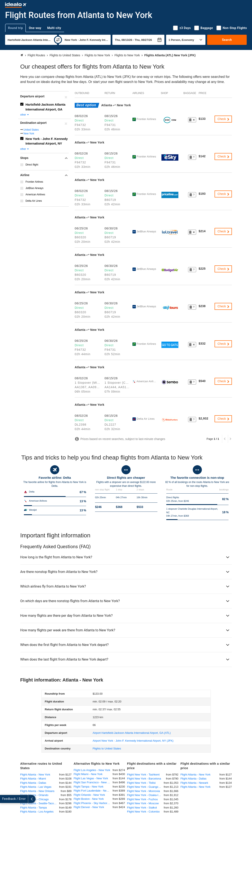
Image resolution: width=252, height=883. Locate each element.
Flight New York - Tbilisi (141, 782)
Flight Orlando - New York (89, 794)
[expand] (4, 799)
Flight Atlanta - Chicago (34, 799)
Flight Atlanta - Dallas (33, 782)
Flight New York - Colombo (143, 811)
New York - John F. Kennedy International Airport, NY (47, 141)
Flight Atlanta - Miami (33, 778)
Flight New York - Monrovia (143, 791)
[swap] (58, 40)
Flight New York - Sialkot (142, 807)
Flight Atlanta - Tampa (33, 807)
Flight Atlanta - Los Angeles (37, 811)
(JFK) (133, 740)
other (24, 114)
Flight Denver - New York (89, 807)
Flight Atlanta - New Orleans (37, 791)
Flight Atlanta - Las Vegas (35, 786)
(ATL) (132, 732)
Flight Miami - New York (88, 774)
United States (31, 129)
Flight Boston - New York (89, 798)
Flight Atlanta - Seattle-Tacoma (39, 803)
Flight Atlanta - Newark (194, 782)
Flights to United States (107, 748)
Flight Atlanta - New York (35, 774)
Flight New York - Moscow (143, 803)
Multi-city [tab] (54, 28)
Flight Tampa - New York (88, 786)
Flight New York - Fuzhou (142, 799)
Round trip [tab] (15, 28)
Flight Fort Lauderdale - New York (93, 790)
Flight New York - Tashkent (143, 774)
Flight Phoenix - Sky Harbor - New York (93, 803)
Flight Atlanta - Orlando (34, 795)
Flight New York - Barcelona (144, 778)
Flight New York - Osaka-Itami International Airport (145, 795)
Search (227, 39)
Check (224, 119)
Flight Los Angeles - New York (92, 770)
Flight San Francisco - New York (93, 782)
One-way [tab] (35, 28)
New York (28, 133)
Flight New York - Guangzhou (145, 786)
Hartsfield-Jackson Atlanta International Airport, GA (46, 107)
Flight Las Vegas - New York (91, 778)
